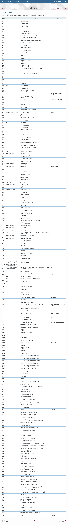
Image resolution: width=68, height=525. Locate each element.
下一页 (64, 8)
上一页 (3, 8)
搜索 (62, 1)
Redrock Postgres (57, 1)
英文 (65, 1)
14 (20, 1)
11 (14, 1)
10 (12, 1)
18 (27, 1)
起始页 (58, 8)
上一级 (9, 8)
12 (16, 1)
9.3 (4, 1)
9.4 (6, 1)
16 (23, 1)
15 (21, 1)
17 (25, 1)
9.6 (11, 1)
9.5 (9, 1)
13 (18, 1)
